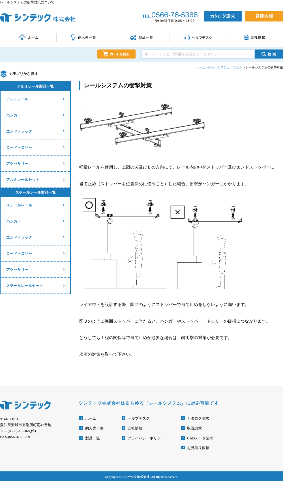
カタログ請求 (198, 418)
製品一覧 (92, 438)
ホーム (90, 418)
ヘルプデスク (139, 418)
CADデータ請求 (200, 438)
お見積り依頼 (198, 448)
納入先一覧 (94, 428)
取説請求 (194, 428)
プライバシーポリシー (146, 438)
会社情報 (135, 428)
